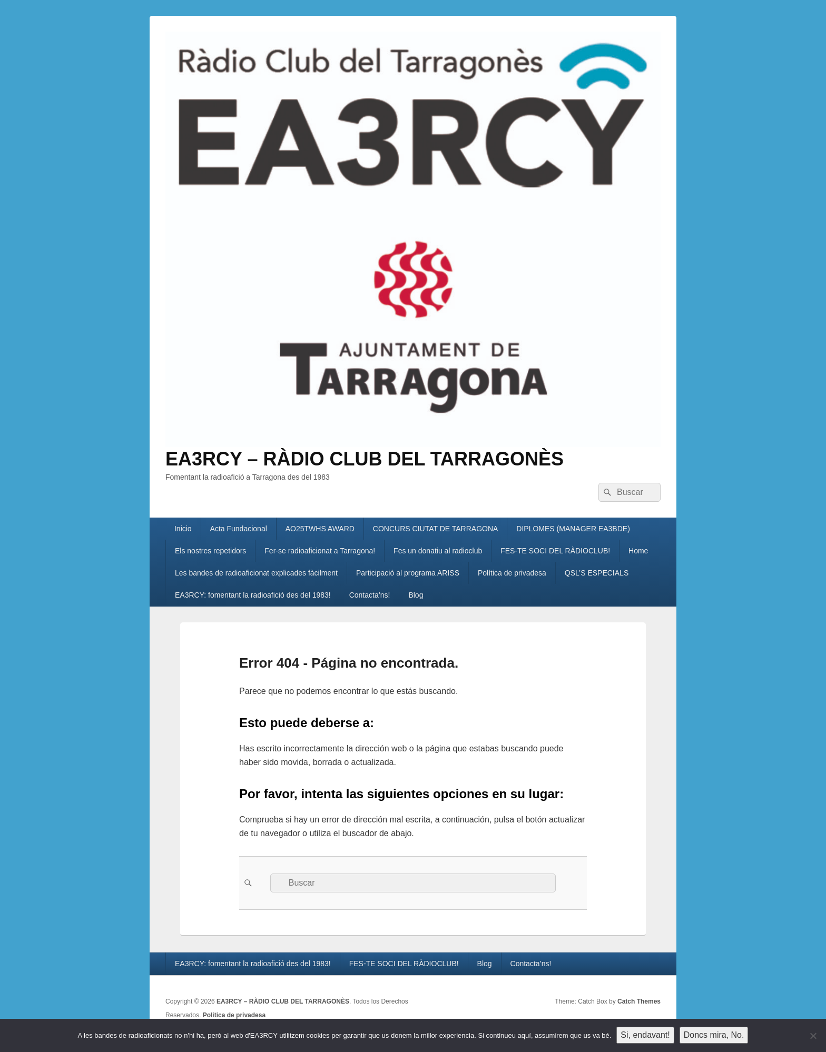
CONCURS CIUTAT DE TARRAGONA (435, 528)
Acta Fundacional (238, 528)
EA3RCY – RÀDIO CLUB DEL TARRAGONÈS (364, 459)
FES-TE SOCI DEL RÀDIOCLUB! (555, 551)
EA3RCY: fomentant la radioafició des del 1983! (253, 595)
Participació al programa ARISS (407, 573)
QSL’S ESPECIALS (596, 573)
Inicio (183, 528)
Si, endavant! (645, 1034)
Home (638, 551)
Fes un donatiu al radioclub (438, 551)
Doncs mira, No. (714, 1034)
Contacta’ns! (369, 595)
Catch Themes (639, 1001)
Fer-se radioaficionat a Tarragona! (319, 551)
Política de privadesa (512, 573)
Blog (415, 595)
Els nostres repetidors (210, 551)
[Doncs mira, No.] (813, 1035)
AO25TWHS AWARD (320, 528)
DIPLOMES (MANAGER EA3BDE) (573, 528)
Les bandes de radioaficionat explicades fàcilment (256, 573)
